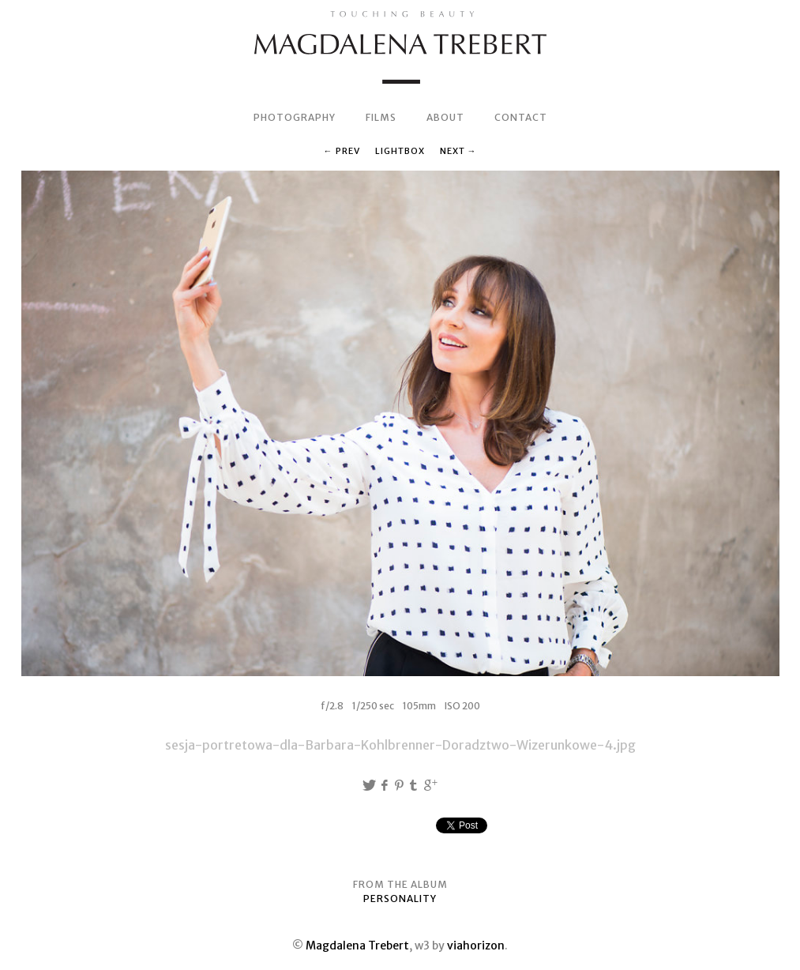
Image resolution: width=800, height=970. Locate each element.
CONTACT (520, 117)
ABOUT (445, 117)
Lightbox (400, 150)
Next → (458, 150)
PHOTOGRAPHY (295, 117)
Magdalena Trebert (357, 945)
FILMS (381, 117)
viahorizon (476, 945)
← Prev (342, 150)
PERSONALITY (400, 898)
